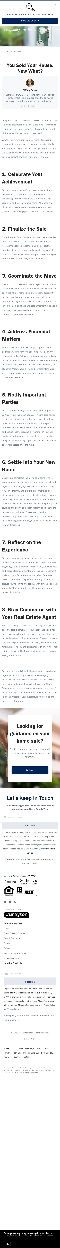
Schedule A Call (11, 958)
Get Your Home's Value (15, 953)
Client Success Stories (14, 933)
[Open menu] (58, 30)
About (6, 928)
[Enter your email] (32, 817)
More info (7, 1237)
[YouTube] (10, 902)
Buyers (7, 943)
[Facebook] (5, 902)
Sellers (7, 948)
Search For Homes (12, 938)
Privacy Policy (30, 1039)
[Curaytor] (16, 917)
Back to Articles (13, 51)
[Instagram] (15, 902)
